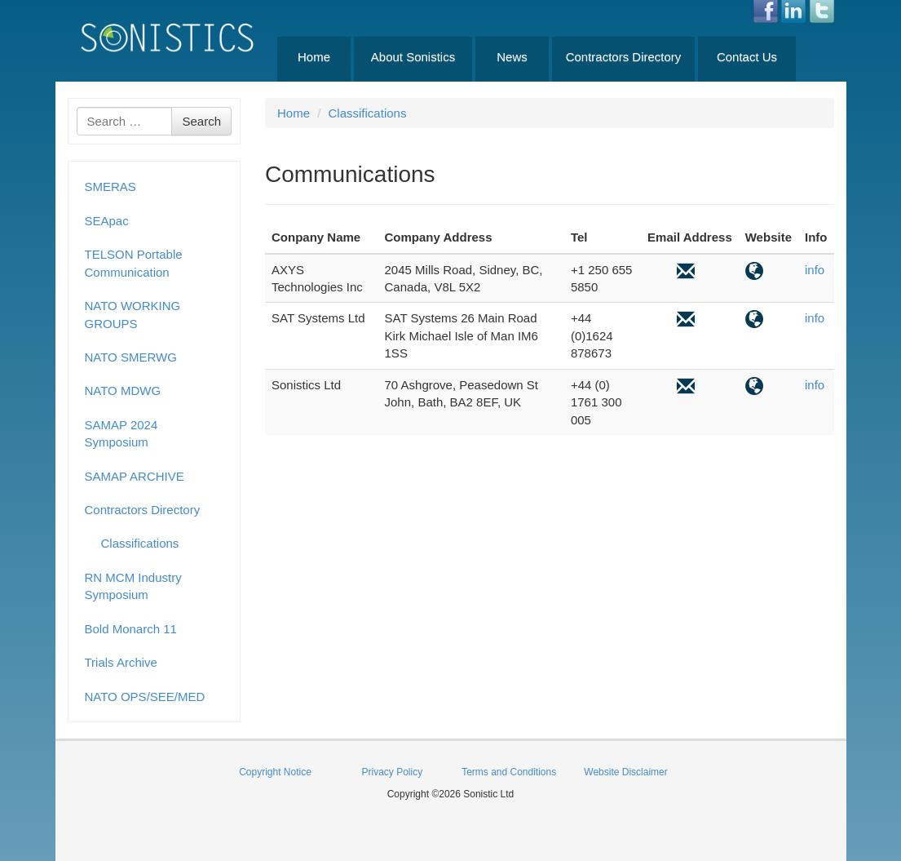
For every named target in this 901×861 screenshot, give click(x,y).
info (814, 270)
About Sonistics (413, 57)
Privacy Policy (391, 772)
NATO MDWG (123, 390)
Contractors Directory (624, 57)
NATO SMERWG (131, 357)
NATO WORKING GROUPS (133, 314)
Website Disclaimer (625, 772)
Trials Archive (121, 662)
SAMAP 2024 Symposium (121, 433)
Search (201, 121)
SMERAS (110, 186)
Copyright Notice (275, 772)
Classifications (140, 543)
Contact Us (747, 57)
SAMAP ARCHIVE (134, 476)
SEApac (107, 221)
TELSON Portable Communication (134, 262)
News (512, 57)
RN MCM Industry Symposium (133, 585)
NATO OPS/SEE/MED (145, 696)
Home (314, 57)
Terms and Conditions (509, 772)
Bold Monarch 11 (131, 629)
